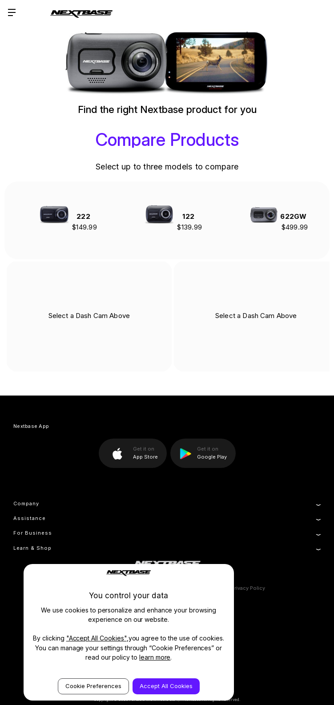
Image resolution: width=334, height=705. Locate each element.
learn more (155, 657)
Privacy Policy (248, 588)
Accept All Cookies (166, 685)
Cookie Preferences (93, 685)
